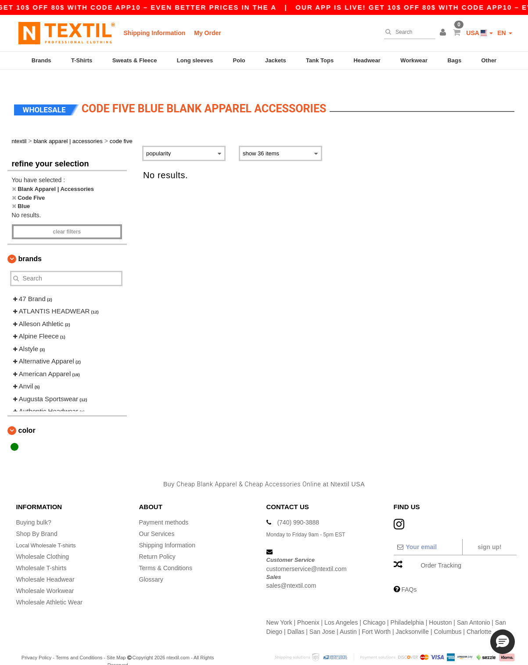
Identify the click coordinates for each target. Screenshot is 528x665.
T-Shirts (81, 60)
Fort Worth (376, 616)
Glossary (151, 564)
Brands (41, 60)
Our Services (157, 518)
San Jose (322, 616)
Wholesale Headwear (45, 564)
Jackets (275, 60)
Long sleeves (195, 60)
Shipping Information (155, 32)
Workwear (413, 60)
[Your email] (428, 532)
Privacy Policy (36, 642)
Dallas (296, 616)
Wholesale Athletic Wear (49, 587)
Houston (440, 607)
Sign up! (489, 532)
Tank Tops (320, 60)
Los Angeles (341, 607)
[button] (444, 32)
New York (279, 607)
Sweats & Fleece (134, 60)
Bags (454, 60)
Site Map (116, 642)
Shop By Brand (36, 518)
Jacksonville (412, 616)
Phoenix (308, 607)
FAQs (409, 574)
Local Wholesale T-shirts (49, 530)
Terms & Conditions (165, 553)
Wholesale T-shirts (41, 553)
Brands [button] (30, 243)
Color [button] (27, 415)
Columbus (447, 616)
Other (489, 60)
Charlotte (479, 616)
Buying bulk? (33, 507)
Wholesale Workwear (45, 575)
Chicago (374, 607)
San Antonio (473, 607)
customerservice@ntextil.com (306, 553)
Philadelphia (407, 607)
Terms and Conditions (79, 642)
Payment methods (164, 507)
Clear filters (67, 216)
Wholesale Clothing (42, 541)
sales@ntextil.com (291, 570)
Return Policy (157, 541)
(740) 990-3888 (298, 507)
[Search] (407, 32)
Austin (348, 616)
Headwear (366, 60)
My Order (207, 32)
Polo (239, 60)
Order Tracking (440, 550)
